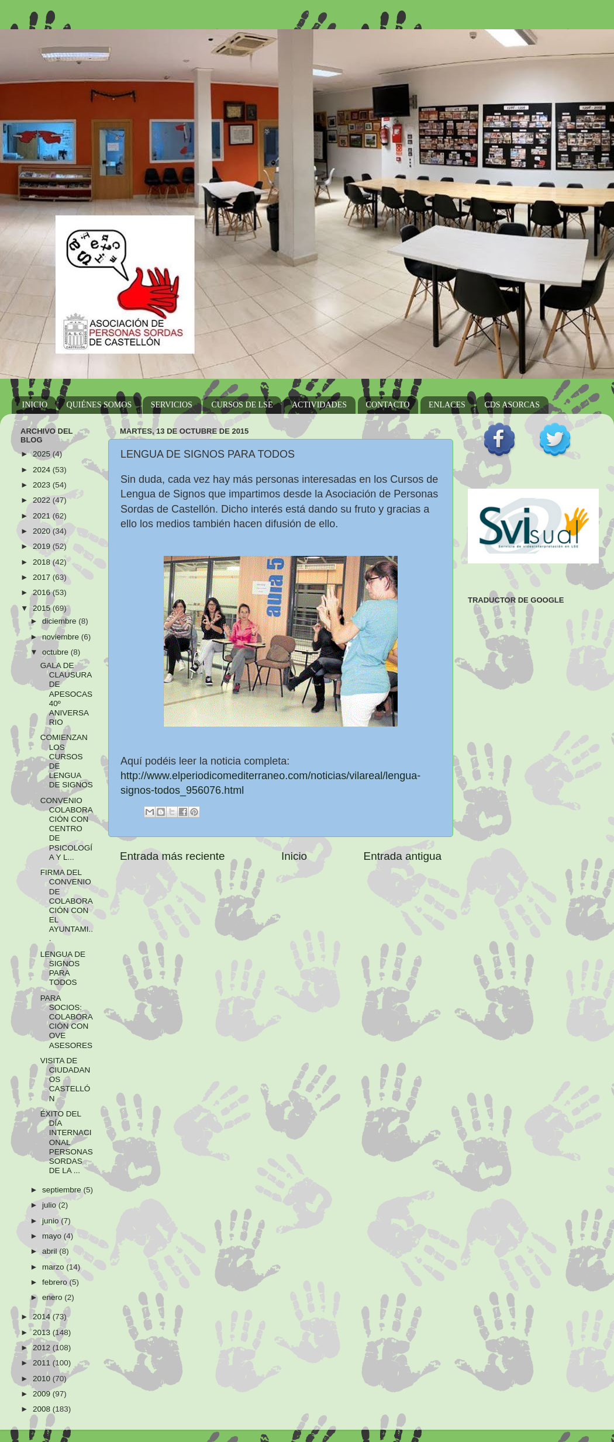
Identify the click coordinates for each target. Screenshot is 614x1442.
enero (53, 1297)
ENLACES (447, 404)
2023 (43, 484)
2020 (43, 531)
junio (51, 1220)
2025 (43, 453)
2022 (43, 500)
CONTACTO (388, 404)
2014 (43, 1316)
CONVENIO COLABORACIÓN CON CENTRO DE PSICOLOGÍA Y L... (66, 829)
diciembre (60, 621)
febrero (56, 1282)
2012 (43, 1347)
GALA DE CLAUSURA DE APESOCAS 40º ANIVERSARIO (66, 694)
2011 (43, 1362)
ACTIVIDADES (319, 404)
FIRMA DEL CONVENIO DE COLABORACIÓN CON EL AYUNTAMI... (66, 905)
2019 (43, 546)
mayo (53, 1236)
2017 (43, 577)
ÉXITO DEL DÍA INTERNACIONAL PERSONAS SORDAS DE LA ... (66, 1142)
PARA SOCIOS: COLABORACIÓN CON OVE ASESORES (66, 1022)
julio (50, 1205)
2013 (43, 1332)
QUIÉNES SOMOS (99, 404)
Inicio (294, 856)
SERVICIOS (171, 404)
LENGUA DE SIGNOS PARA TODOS (62, 968)
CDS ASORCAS (512, 404)
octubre (56, 652)
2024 (43, 469)
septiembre (63, 1189)
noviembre (61, 636)
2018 (43, 562)
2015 (43, 608)
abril (50, 1251)
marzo (54, 1267)
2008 (43, 1409)
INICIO (35, 404)
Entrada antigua (402, 856)
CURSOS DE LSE (241, 404)
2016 (43, 592)
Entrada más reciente (172, 856)
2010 (43, 1378)
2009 (43, 1393)
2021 (43, 515)
